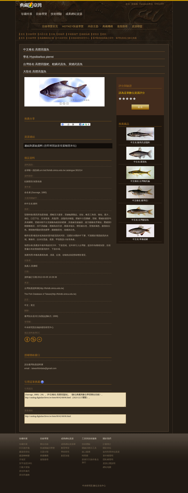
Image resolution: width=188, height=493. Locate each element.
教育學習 (65, 448)
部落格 (135, 4)
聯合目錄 (44, 444)
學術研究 (65, 452)
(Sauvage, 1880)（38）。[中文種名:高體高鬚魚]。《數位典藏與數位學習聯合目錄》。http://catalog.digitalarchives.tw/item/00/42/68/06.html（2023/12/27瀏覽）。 (75, 399)
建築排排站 (24, 452)
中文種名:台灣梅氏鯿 (140, 181)
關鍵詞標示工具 (89, 448)
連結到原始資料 (33, 145)
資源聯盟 (137, 26)
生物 (53, 34)
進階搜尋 (122, 26)
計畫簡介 (107, 444)
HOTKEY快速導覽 (72, 26)
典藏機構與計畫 (46, 38)
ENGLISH (159, 4)
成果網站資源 (74, 13)
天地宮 (22, 459)
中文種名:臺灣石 (140, 200)
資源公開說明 (109, 463)
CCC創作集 (24, 448)
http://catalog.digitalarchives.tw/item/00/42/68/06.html (75, 419)
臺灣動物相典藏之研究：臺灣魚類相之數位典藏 (115, 38)
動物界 (61, 34)
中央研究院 (62, 38)
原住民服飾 (24, 475)
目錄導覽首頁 (50, 26)
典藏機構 (107, 26)
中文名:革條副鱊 (140, 239)
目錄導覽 (41, 13)
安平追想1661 (25, 463)
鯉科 (104, 34)
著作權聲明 (108, 455)
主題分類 (44, 452)
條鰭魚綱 (85, 34)
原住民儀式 (24, 471)
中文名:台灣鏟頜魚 (140, 220)
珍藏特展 (26, 13)
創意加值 (65, 455)
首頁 (128, 4)
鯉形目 (96, 34)
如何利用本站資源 (111, 452)
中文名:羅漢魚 (140, 162)
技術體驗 (56, 13)
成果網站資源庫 (68, 444)
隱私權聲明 (108, 459)
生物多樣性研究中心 (80, 38)
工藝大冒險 (24, 467)
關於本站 (107, 448)
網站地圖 (107, 467)
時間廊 (85, 455)
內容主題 (93, 26)
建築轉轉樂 (24, 455)
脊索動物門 (73, 34)
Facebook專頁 (146, 4)
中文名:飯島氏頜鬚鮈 (140, 142)
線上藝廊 (86, 452)
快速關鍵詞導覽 (47, 448)
